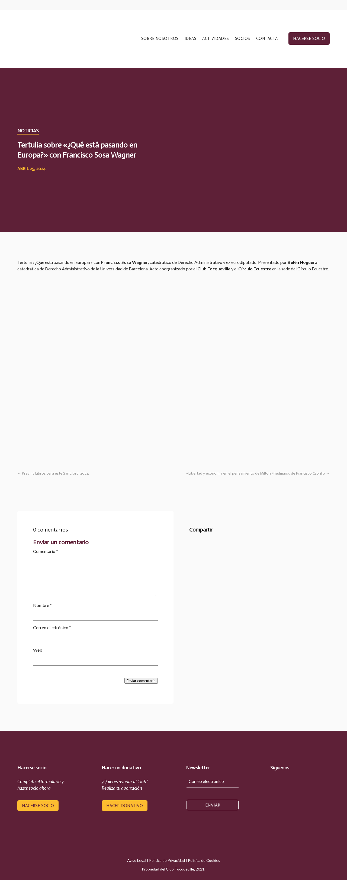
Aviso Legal (136, 860)
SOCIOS (242, 39)
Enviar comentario (141, 681)
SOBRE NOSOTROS (160, 39)
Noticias (28, 131)
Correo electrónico (52, 627)
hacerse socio (309, 38)
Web (37, 649)
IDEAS (191, 39)
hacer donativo (124, 805)
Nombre (42, 605)
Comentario (45, 551)
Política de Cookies (204, 860)
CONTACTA (267, 39)
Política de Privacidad (167, 860)
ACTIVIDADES (215, 39)
